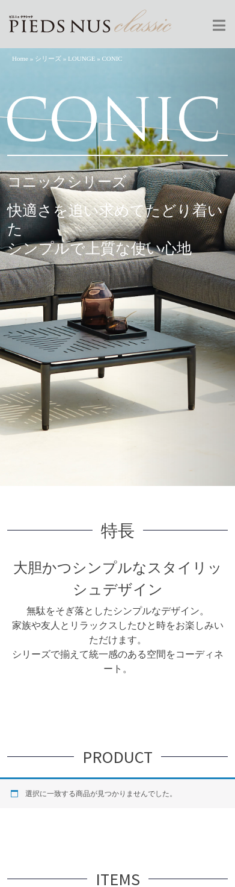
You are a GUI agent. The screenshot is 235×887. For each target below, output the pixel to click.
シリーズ (48, 58)
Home (20, 58)
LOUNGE (81, 58)
